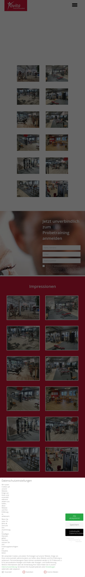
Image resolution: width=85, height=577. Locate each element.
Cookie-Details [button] (70, 535)
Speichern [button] (74, 521)
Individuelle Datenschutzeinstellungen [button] (76, 529)
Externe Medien (52, 568)
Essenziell (7, 568)
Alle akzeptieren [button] (74, 513)
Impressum (79, 538)
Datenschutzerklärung (9, 563)
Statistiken (29, 568)
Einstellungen (50, 563)
